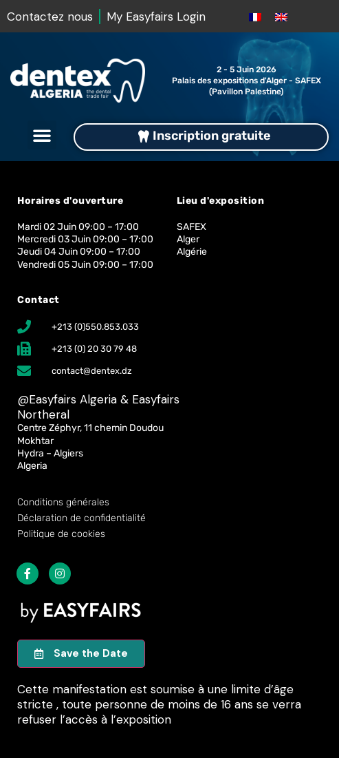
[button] (42, 134)
